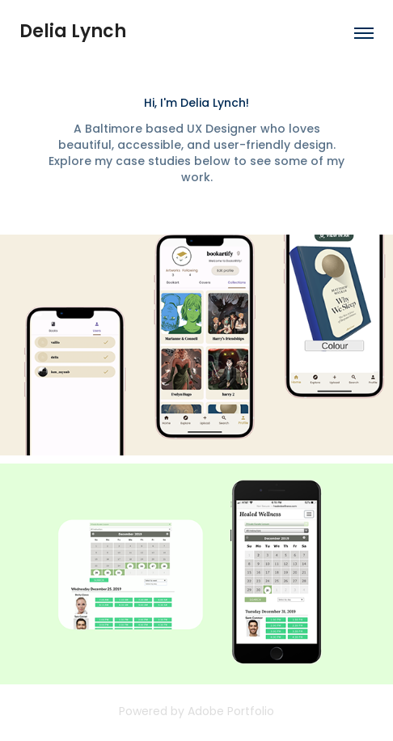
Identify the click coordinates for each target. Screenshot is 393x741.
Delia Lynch (72, 33)
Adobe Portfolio (231, 712)
